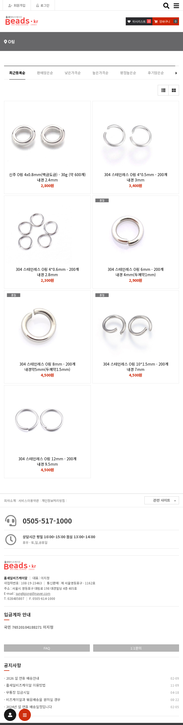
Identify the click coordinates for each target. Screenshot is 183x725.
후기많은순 (156, 72)
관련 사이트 (164, 500)
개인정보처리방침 (53, 500)
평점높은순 (128, 72)
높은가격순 (100, 72)
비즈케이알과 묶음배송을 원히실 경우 (33, 699)
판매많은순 (45, 72)
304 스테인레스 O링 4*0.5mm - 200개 (136, 177)
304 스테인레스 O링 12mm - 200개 (47, 461)
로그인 (42, 5)
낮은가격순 (73, 72)
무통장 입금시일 (18, 692)
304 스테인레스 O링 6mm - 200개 (136, 272)
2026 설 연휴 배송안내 (22, 678)
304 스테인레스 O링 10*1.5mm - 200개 (136, 366)
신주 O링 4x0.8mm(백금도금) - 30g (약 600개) (47, 177)
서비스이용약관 (28, 500)
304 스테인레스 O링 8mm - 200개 (47, 366)
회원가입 (16, 5)
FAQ (47, 648)
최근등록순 (17, 72)
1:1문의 (136, 648)
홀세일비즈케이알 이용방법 (26, 685)
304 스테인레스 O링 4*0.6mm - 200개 (47, 272)
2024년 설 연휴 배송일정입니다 (29, 706)
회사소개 (10, 500)
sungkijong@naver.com (33, 593)
